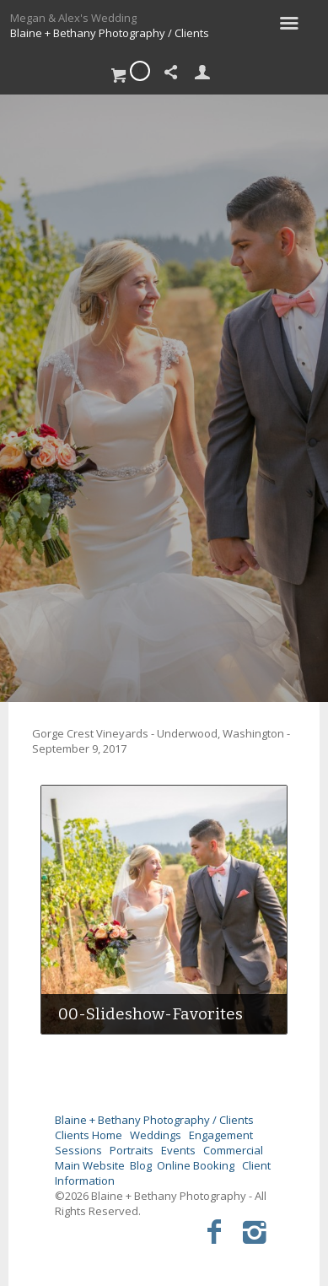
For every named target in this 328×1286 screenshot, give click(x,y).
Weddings (155, 1135)
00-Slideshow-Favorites (150, 1014)
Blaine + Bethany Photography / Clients (109, 33)
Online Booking (195, 1165)
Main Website (90, 1165)
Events (178, 1150)
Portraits (131, 1150)
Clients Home (88, 1135)
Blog (141, 1165)
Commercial (233, 1150)
